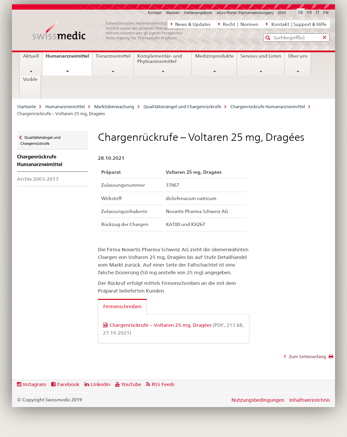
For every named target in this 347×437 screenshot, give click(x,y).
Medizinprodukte (214, 56)
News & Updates (191, 24)
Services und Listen (260, 56)
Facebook (68, 384)
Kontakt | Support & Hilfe (296, 24)
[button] (268, 38)
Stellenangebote (198, 12)
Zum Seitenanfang (307, 356)
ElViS (282, 12)
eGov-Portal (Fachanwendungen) (245, 12)
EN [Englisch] (326, 12)
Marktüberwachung (114, 106)
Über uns (298, 56)
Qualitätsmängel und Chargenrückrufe (182, 106)
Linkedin (100, 384)
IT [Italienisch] (317, 12)
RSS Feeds (163, 384)
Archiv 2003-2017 (38, 179)
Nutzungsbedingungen (257, 400)
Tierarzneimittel (113, 56)
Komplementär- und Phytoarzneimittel (159, 58)
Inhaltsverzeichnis (309, 400)
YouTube (131, 384)
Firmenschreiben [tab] (122, 306)
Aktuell (31, 56)
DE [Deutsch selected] (300, 12)
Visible (30, 79)
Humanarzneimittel (69, 58)
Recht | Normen (238, 24)
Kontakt (155, 12)
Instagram (34, 384)
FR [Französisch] (309, 12)
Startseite (26, 106)
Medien (172, 12)
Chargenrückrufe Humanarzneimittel (267, 106)
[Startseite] (112, 30)
